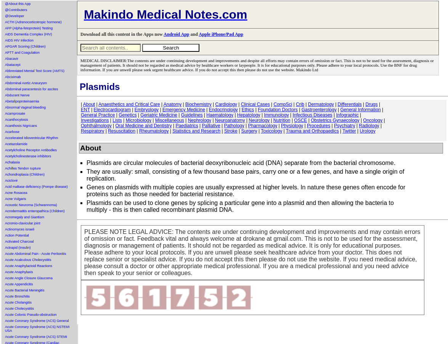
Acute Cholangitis (18, 302)
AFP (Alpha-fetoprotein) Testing (29, 28)
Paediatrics (186, 125)
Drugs (372, 104)
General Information (360, 109)
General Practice (98, 115)
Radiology (369, 125)
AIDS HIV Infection (19, 40)
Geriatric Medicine (158, 115)
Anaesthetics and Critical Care (129, 104)
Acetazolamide (16, 144)
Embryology (147, 109)
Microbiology (138, 120)
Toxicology (271, 131)
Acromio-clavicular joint (22, 223)
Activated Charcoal (19, 241)
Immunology (276, 115)
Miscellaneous (169, 120)
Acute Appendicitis (19, 284)
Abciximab (13, 77)
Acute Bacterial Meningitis (25, 290)
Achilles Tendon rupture (23, 168)
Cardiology (226, 104)
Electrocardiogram (112, 109)
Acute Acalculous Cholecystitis (28, 260)
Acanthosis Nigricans (21, 126)
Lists (117, 120)
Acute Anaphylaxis (19, 272)
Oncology (372, 120)
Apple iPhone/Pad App (221, 34)
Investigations (95, 120)
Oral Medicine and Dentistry (144, 125)
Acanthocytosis (16, 120)
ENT (85, 109)
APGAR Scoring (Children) (25, 46)
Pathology (234, 125)
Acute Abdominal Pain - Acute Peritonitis (35, 254)
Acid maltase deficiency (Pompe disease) (36, 187)
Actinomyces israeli (19, 229)
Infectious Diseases (312, 115)
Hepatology (248, 115)
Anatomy (172, 104)
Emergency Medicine (183, 109)
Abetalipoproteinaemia (22, 101)
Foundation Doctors (278, 109)
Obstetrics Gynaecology (335, 120)
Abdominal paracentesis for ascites (31, 89)
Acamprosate (15, 113)
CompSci (282, 104)
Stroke (231, 131)
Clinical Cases (255, 104)
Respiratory (92, 131)
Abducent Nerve (17, 95)
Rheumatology (154, 131)
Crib (300, 104)
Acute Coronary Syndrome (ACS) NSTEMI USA (37, 329)
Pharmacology (263, 125)
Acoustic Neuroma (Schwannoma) (31, 205)
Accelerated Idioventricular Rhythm (31, 138)
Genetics (127, 115)
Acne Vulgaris (15, 199)
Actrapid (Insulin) (18, 248)
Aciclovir (11, 180)
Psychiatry (344, 125)
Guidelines (192, 115)
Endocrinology (223, 109)
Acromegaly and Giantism (24, 217)
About (89, 104)
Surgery (249, 131)
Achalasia (12, 162)
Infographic (347, 115)
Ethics (248, 109)
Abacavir (11, 59)
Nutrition (282, 120)
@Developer (14, 16)
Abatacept (13, 65)
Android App (176, 34)
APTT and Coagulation (22, 52)
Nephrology (199, 120)
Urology (367, 131)
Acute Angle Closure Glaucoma (29, 278)
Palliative (211, 125)
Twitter (349, 131)
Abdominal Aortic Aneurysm (26, 83)
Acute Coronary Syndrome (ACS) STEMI (36, 337)
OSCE (300, 120)
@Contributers (16, 10)
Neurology (259, 120)
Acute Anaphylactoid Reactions (28, 266)
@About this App (18, 4)
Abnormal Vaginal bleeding (25, 107)
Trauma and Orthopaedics (312, 131)
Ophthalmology (96, 125)
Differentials (350, 104)
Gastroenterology (319, 109)
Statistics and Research (196, 131)
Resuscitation (121, 131)
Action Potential (17, 235)
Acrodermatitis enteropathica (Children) (35, 211)
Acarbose (12, 132)
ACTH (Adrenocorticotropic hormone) (33, 22)
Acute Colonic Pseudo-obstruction (31, 315)
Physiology (292, 125)
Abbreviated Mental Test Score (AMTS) (34, 71)
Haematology (219, 115)
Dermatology (321, 104)
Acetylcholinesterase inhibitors (28, 156)
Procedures (318, 125)
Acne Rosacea (16, 193)
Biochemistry (198, 104)
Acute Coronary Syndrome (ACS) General (37, 321)
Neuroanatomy (230, 120)
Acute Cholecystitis (19, 308)
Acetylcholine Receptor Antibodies (31, 150)
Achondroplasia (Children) (25, 174)
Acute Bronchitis (17, 296)
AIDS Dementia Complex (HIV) (28, 34)
